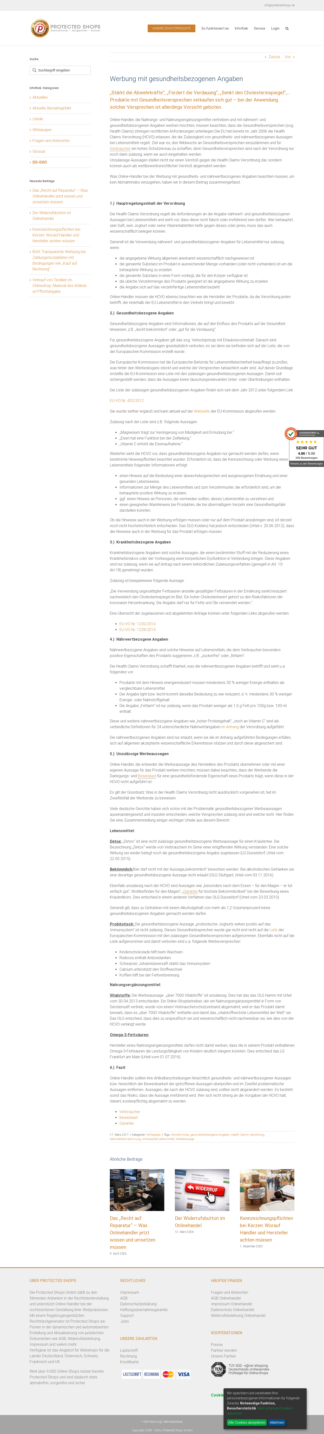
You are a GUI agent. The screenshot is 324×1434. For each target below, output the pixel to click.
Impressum (129, 1292)
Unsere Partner (223, 1356)
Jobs (124, 1321)
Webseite (202, 411)
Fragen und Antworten (51, 140)
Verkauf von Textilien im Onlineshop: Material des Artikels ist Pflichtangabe (60, 286)
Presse (217, 1344)
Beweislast (147, 776)
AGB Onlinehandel (226, 1298)
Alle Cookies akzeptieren (246, 1422)
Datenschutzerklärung (138, 1304)
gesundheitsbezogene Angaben (210, 1134)
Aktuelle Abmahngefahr (52, 108)
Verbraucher (120, 148)
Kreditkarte (129, 1362)
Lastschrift (129, 1350)
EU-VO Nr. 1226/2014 (137, 624)
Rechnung (128, 1356)
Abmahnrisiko (180, 1134)
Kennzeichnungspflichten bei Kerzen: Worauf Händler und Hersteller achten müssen (56, 235)
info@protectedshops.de (279, 5)
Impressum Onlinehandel (231, 1304)
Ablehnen (277, 1422)
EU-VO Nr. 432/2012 (127, 400)
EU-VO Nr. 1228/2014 (137, 629)
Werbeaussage (185, 1139)
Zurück (274, 57)
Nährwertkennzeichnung (125, 1139)
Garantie (190, 891)
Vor (288, 57)
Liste (274, 930)
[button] (287, 28)
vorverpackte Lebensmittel (158, 1139)
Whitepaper (153, 1134)
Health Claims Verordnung (247, 1134)
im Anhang (230, 727)
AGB (124, 1298)
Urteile (38, 119)
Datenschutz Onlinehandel (232, 1309)
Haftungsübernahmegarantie (144, 1309)
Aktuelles (40, 97)
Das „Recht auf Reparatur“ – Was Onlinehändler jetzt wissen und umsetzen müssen (132, 1232)
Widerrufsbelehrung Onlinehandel (238, 1315)
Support (127, 1315)
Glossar (39, 151)
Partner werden (224, 1350)
